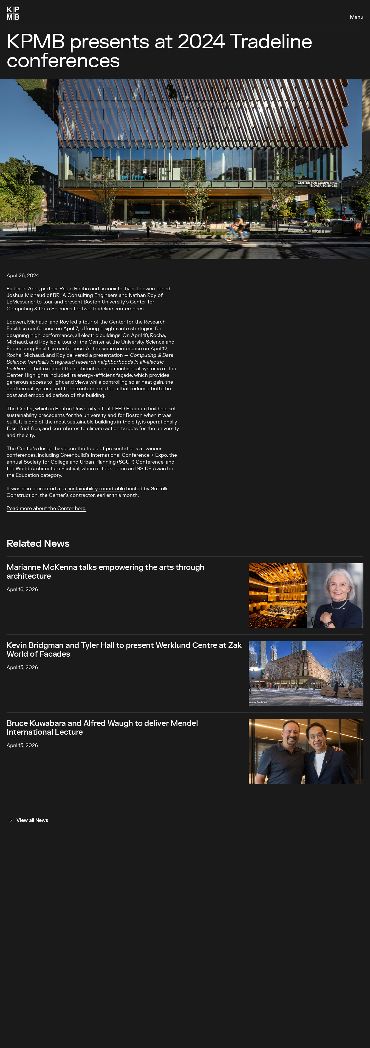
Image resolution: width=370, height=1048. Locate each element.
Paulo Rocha (74, 288)
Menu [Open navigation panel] (356, 17)
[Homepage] (13, 13)
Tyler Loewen (139, 288)
